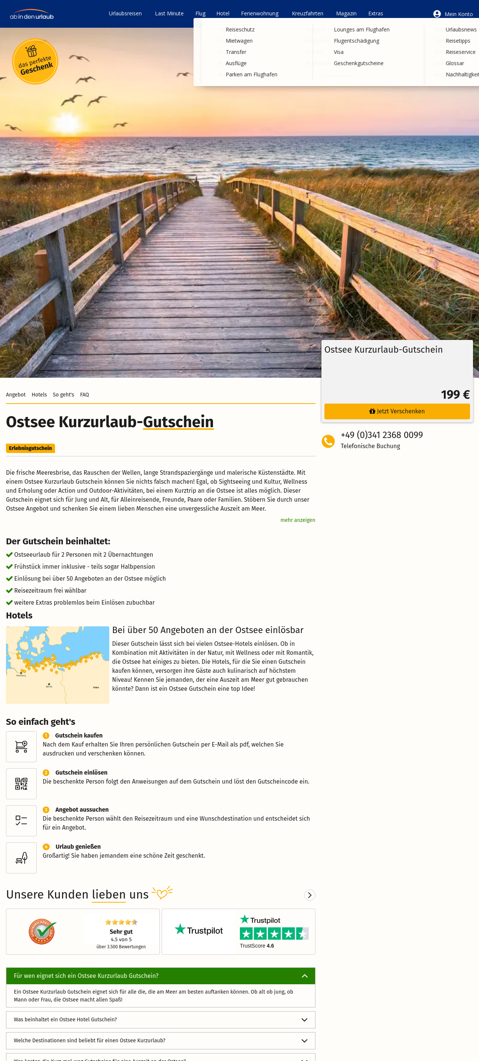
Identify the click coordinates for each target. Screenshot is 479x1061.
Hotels (39, 395)
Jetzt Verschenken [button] (397, 411)
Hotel (222, 13)
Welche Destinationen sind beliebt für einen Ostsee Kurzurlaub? (161, 1040)
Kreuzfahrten (307, 13)
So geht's (63, 395)
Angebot (15, 395)
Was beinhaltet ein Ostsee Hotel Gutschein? (161, 1019)
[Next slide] (309, 895)
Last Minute (169, 13)
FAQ (84, 395)
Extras (375, 13)
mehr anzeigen (297, 520)
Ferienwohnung (259, 13)
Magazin (346, 13)
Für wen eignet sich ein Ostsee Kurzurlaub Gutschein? (161, 976)
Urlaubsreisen (125, 13)
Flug (200, 13)
